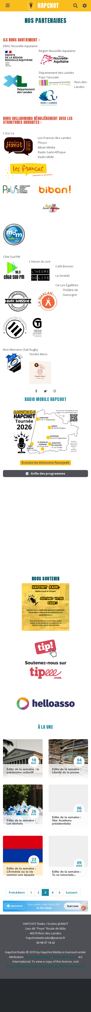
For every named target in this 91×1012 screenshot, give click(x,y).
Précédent (17, 892)
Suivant (72, 892)
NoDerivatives (63, 957)
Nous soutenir (46, 579)
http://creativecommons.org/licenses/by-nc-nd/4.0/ (45, 966)
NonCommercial (36, 957)
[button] (84, 5)
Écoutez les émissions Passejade (45, 462)
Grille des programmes (45, 473)
